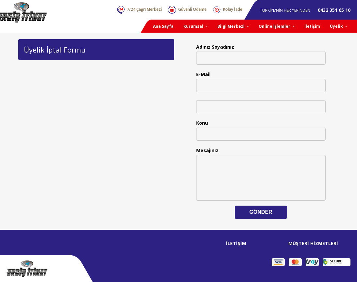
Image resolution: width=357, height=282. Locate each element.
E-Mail (203, 74)
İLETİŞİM (236, 243)
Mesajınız (207, 150)
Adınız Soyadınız (215, 47)
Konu (202, 123)
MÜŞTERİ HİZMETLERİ (313, 243)
